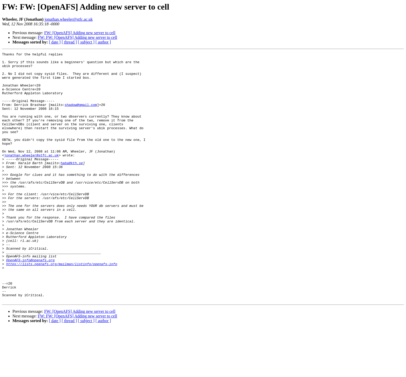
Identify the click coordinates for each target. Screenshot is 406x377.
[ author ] (103, 42)
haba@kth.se (72, 185)
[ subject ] (86, 42)
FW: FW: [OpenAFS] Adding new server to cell (77, 37)
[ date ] (55, 42)
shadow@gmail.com (81, 115)
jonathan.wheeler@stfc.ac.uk (69, 19)
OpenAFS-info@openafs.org (30, 302)
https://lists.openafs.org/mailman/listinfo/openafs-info (61, 306)
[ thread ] (69, 42)
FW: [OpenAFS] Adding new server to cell (79, 33)
